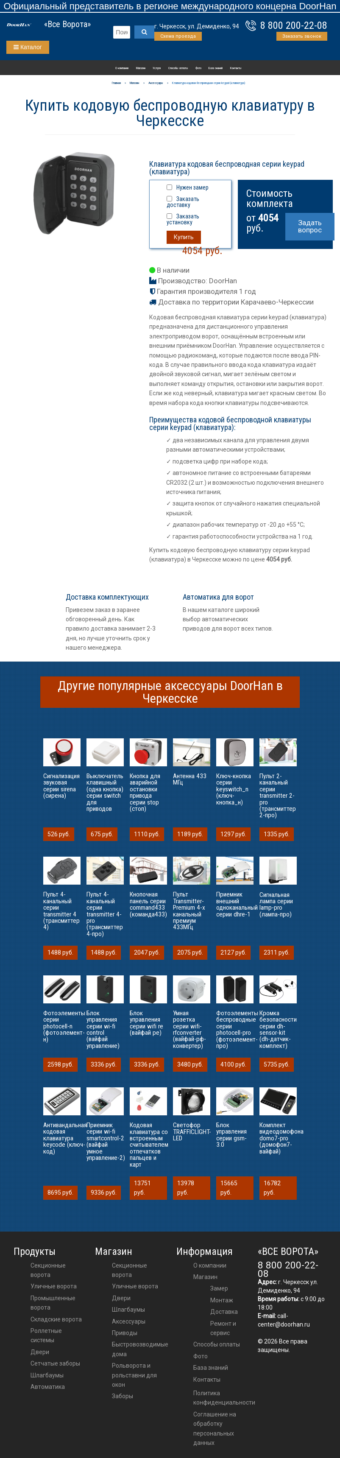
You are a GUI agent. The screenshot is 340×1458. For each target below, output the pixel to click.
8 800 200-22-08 (293, 25)
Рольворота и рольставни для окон (134, 1375)
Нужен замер (192, 187)
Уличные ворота (54, 1286)
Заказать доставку (183, 202)
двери (121, 1298)
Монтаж (221, 1300)
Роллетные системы (46, 1335)
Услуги (157, 68)
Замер (219, 1288)
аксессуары (128, 1321)
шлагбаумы (128, 1309)
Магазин (140, 68)
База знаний (216, 68)
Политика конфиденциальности (224, 1398)
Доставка (224, 1311)
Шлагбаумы (47, 1375)
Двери (40, 1352)
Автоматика (48, 1386)
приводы (124, 1333)
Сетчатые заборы (55, 1363)
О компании (121, 68)
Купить (184, 237)
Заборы (122, 1396)
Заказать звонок (301, 36)
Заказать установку (183, 219)
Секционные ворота (48, 1270)
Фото (198, 68)
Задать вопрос (310, 226)
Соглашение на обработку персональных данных (214, 1428)
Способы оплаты (178, 68)
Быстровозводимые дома (140, 1349)
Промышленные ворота (53, 1303)
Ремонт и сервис (223, 1328)
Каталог (28, 47)
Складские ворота (56, 1319)
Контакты (236, 68)
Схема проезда (178, 36)
